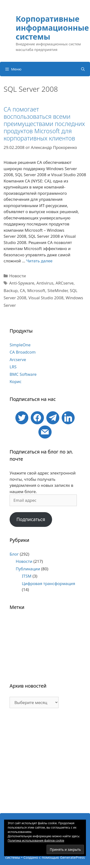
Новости (17, 276)
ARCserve (64, 283)
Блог (14, 554)
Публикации (28, 569)
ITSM (26, 576)
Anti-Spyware (21, 283)
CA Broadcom (23, 352)
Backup (11, 290)
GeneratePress (72, 857)
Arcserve (18, 359)
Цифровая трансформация (48, 583)
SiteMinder (58, 290)
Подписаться (30, 519)
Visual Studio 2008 (46, 297)
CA (22, 290)
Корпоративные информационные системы (52, 28)
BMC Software (23, 374)
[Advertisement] (45, 763)
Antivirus (45, 283)
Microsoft (36, 290)
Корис (16, 381)
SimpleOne (20, 345)
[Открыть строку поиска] (83, 69)
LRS (13, 367)
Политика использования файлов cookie (36, 840)
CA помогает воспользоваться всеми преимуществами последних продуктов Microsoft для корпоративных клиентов (44, 123)
